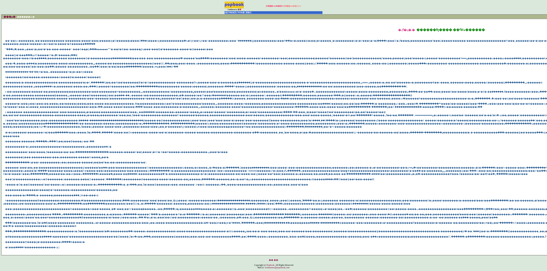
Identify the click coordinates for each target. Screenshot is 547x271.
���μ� (9, 16)
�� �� (273, 260)
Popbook (270, 265)
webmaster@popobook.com (277, 267)
